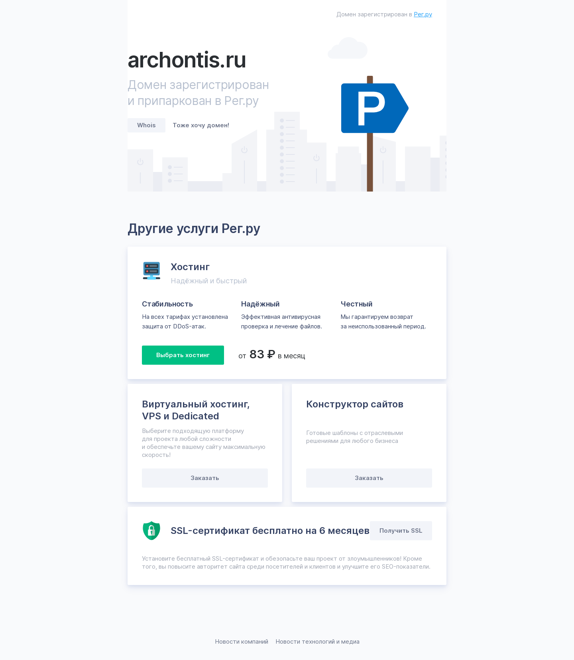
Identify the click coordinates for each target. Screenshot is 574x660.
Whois (146, 125)
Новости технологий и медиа (317, 641)
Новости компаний (241, 641)
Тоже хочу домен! (201, 125)
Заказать (205, 478)
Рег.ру (423, 14)
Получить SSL (401, 530)
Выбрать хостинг (183, 355)
